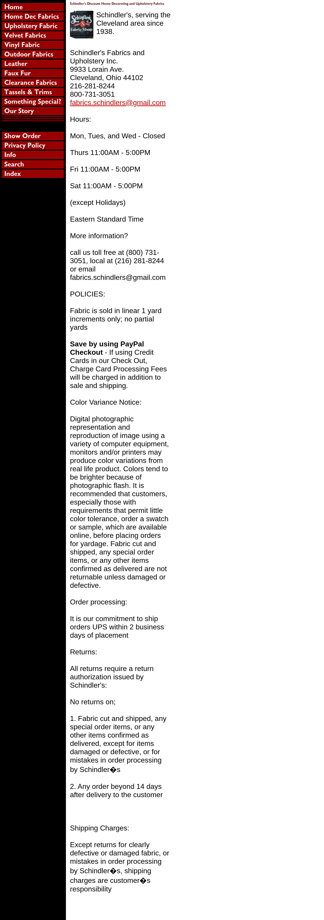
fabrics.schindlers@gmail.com (118, 103)
